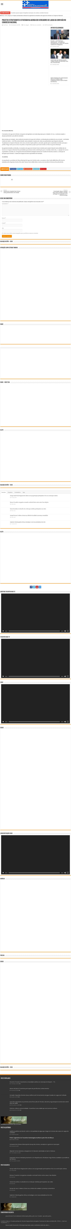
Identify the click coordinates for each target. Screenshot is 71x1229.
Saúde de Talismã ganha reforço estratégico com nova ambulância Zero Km (27, 522)
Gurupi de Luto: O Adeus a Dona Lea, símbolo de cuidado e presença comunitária (29, 515)
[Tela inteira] (68, 631)
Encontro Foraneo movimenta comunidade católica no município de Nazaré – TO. (32, 1082)
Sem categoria (8, 15)
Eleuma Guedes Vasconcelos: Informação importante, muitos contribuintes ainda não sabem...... (28, 1225)
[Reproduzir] (3, 631)
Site (3, 228)
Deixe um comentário (36, 25)
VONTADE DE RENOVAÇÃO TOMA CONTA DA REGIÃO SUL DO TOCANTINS (59, 61)
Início (2, 15)
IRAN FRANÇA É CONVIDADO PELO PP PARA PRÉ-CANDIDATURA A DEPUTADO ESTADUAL (59, 79)
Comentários (18, 492)
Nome (4, 218)
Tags (24, 492)
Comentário (5, 203)
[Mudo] (65, 631)
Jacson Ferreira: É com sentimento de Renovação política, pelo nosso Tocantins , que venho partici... (29, 1216)
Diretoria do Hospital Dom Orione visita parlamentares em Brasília (12, 191)
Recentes (4, 492)
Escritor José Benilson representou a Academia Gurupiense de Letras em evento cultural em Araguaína (59, 42)
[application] (35, 613)
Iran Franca (5, 25)
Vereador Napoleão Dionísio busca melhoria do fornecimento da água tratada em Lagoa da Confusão (38, 1095)
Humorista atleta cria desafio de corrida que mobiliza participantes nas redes (28, 508)
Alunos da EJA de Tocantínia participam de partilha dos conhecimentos (29, 1088)
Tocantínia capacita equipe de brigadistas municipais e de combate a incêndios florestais (29, 12)
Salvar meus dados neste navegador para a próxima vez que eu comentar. (21, 233)
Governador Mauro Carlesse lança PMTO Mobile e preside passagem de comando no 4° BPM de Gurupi (59, 193)
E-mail (4, 223)
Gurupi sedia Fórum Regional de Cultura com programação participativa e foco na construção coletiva (34, 495)
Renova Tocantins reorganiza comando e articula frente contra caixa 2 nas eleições (29, 502)
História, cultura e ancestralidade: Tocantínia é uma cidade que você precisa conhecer (33, 1108)
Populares (10, 492)
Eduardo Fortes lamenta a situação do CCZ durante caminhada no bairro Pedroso (32, 1151)
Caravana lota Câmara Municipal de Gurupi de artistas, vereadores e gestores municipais (34, 1144)
